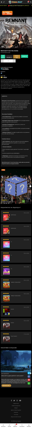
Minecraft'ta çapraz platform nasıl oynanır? (12, 375)
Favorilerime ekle (5, 52)
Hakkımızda (16, 403)
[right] (30, 186)
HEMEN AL (24, 56)
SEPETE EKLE (16, 56)
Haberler (16, 412)
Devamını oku (6, 385)
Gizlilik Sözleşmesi (16, 405)
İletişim (16, 408)
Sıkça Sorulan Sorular (16, 416)
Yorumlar (16, 414)
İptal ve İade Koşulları (16, 410)
